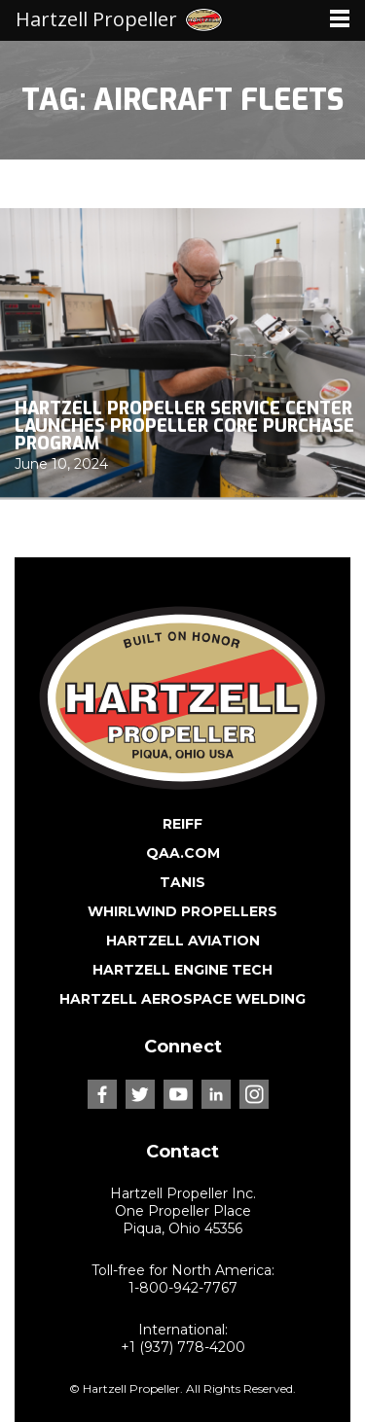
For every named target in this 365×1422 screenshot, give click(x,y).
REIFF (182, 824)
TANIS (182, 882)
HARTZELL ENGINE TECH (182, 969)
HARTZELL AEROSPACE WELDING (182, 999)
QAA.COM (183, 853)
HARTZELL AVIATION (183, 940)
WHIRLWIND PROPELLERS (182, 911)
